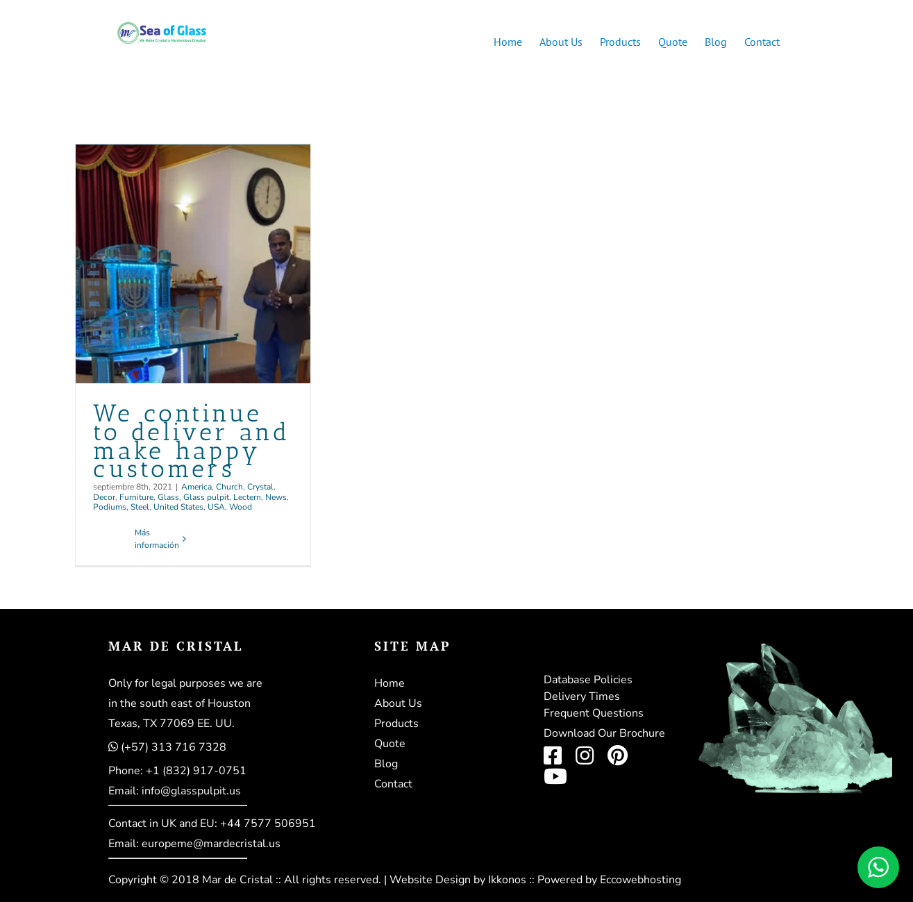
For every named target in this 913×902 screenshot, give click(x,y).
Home (389, 683)
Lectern (247, 497)
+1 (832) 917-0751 (196, 770)
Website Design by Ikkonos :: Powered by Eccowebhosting (535, 879)
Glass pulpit (206, 497)
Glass (168, 497)
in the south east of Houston (179, 703)
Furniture (136, 497)
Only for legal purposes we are (185, 683)
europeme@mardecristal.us (211, 843)
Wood (240, 506)
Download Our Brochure (604, 733)
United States (178, 506)
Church (229, 486)
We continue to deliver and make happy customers (191, 441)
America (196, 486)
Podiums (109, 506)
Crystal (260, 486)
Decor (104, 497)
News (276, 497)
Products (396, 723)
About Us (398, 703)
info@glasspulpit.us (191, 791)
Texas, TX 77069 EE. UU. (171, 723)
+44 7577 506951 (268, 823)
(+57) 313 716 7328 (173, 747)
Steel (140, 506)
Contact (393, 784)
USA (216, 506)
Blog (386, 763)
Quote (389, 743)
